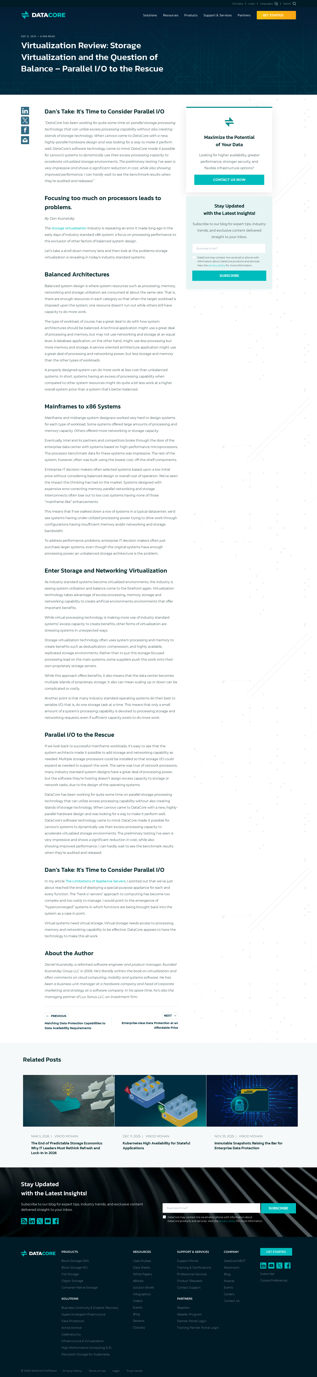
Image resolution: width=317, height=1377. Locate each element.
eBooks (138, 1281)
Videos (138, 1301)
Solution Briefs (143, 1287)
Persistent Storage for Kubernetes (85, 1354)
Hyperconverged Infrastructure (83, 1314)
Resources (171, 15)
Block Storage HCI (74, 1267)
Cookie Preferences (273, 1280)
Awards (229, 1281)
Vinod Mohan (66, 1136)
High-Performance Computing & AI (86, 1348)
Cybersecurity (71, 1334)
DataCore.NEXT (234, 1261)
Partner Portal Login (191, 1321)
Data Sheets (141, 1267)
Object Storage (72, 1281)
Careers (229, 1294)
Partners (244, 15)
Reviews (138, 1321)
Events (137, 1307)
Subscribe (229, 276)
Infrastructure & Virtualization (82, 1341)
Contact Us (232, 1301)
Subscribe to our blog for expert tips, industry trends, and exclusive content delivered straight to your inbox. (82, 1207)
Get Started (276, 1252)
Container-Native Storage (79, 1287)
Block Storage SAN (75, 1261)
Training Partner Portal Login (198, 1328)
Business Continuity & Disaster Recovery (89, 1308)
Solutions (150, 15)
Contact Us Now (229, 180)
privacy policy (216, 265)
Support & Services (218, 15)
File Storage (70, 1274)
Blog (136, 1314)
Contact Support (189, 1287)
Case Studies (142, 1261)
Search (289, 3)
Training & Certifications (194, 1267)
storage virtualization (69, 228)
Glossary (139, 1327)
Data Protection (72, 1321)
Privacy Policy (72, 1371)
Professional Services (192, 1274)
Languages (269, 3)
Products (190, 15)
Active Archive (71, 1328)
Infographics (142, 1294)
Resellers (183, 1308)
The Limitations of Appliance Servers (96, 881)
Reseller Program (189, 1314)
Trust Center (135, 1371)
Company (237, 3)
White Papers (142, 1274)
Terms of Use (97, 1371)
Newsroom (231, 1267)
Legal (116, 1371)
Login (251, 3)
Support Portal (187, 1261)
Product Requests (189, 1281)
